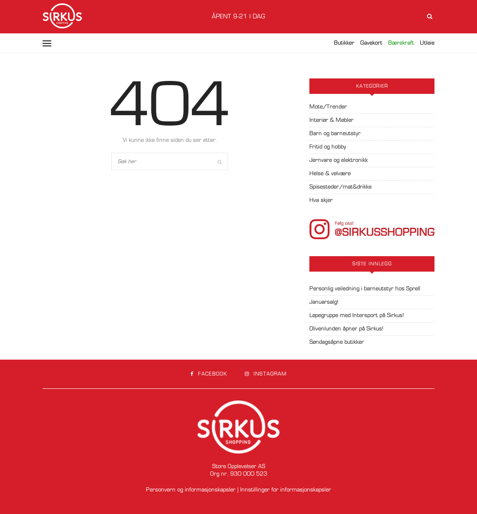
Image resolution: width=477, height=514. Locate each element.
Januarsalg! (324, 302)
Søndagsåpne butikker (336, 342)
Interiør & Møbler (331, 120)
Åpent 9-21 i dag (238, 17)
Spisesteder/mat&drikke (340, 187)
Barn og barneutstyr (335, 133)
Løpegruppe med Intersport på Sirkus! (356, 315)
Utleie (427, 43)
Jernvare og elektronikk (338, 160)
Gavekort (371, 43)
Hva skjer (321, 200)
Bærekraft (401, 43)
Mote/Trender (328, 107)
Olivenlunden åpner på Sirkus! (346, 329)
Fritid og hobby (327, 147)
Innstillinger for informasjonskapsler (285, 490)
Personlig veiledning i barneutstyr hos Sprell (364, 289)
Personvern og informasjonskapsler (191, 490)
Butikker (344, 43)
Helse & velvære (330, 173)
